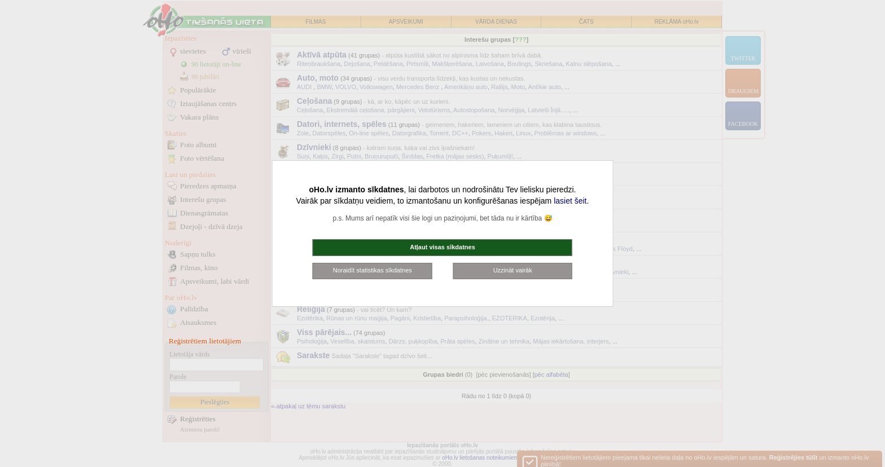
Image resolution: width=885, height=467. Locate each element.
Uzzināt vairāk (512, 270)
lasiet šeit (570, 200)
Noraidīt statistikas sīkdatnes (372, 270)
